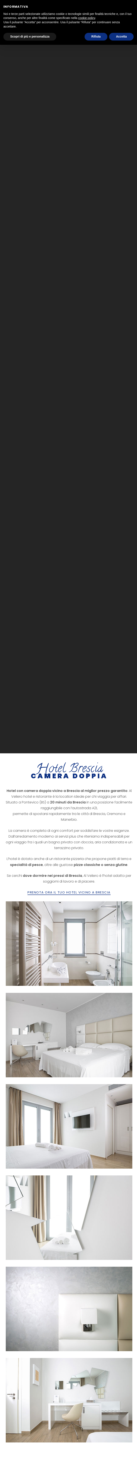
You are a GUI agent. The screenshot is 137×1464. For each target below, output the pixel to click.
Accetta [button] (121, 36)
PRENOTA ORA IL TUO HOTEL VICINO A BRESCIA (69, 892)
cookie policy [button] (86, 18)
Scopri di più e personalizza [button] (29, 36)
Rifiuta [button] (96, 36)
